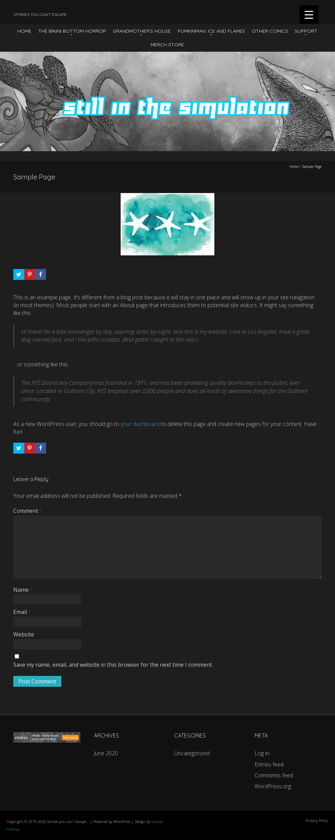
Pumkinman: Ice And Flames (211, 31)
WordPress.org (273, 786)
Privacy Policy (317, 820)
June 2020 (106, 753)
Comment (27, 510)
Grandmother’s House (142, 31)
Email (22, 612)
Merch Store (167, 45)
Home (294, 166)
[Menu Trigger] (309, 14)
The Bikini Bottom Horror (72, 31)
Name (22, 589)
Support (306, 31)
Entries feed (269, 764)
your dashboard (140, 424)
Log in (262, 753)
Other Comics (270, 31)
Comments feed (274, 775)
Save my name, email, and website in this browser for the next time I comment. (113, 664)
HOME (24, 31)
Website (23, 634)
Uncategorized (192, 753)
